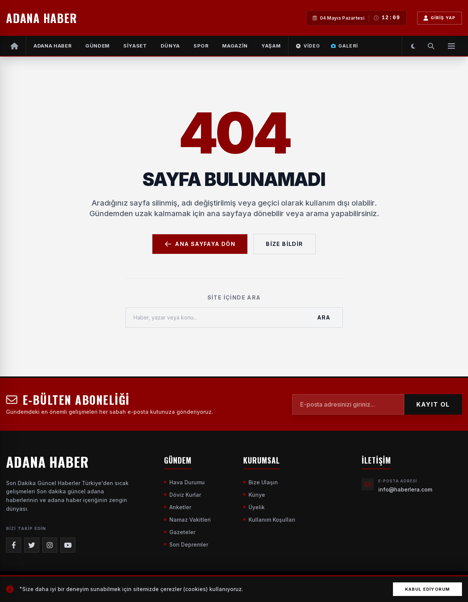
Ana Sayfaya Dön (199, 244)
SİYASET (135, 46)
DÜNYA (170, 46)
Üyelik (254, 507)
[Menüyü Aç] (451, 46)
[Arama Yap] (431, 46)
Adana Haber (53, 46)
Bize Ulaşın (260, 482)
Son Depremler (186, 544)
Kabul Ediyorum (427, 589)
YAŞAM (271, 46)
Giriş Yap (440, 18)
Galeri (344, 46)
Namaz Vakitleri (187, 519)
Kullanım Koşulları (269, 519)
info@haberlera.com (405, 489)
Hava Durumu (184, 482)
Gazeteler (179, 532)
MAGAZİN (235, 46)
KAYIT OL (433, 404)
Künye (254, 494)
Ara (323, 317)
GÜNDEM (97, 46)
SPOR (201, 46)
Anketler (177, 507)
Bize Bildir (284, 244)
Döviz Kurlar (182, 494)
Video (308, 46)
